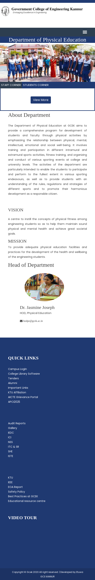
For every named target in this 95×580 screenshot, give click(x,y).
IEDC (11, 433)
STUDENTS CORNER (36, 85)
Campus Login (17, 369)
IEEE (10, 482)
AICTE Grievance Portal (23, 397)
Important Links (18, 388)
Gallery (12, 428)
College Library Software (24, 374)
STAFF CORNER (11, 85)
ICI (9, 437)
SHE (10, 451)
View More (40, 100)
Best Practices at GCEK (23, 496)
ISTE (10, 456)
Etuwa (79, 572)
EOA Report (15, 487)
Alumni (12, 383)
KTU (10, 477)
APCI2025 (14, 402)
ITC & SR (13, 447)
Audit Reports (17, 423)
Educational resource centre (26, 501)
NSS (10, 442)
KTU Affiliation (17, 392)
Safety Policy (16, 492)
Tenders (13, 378)
